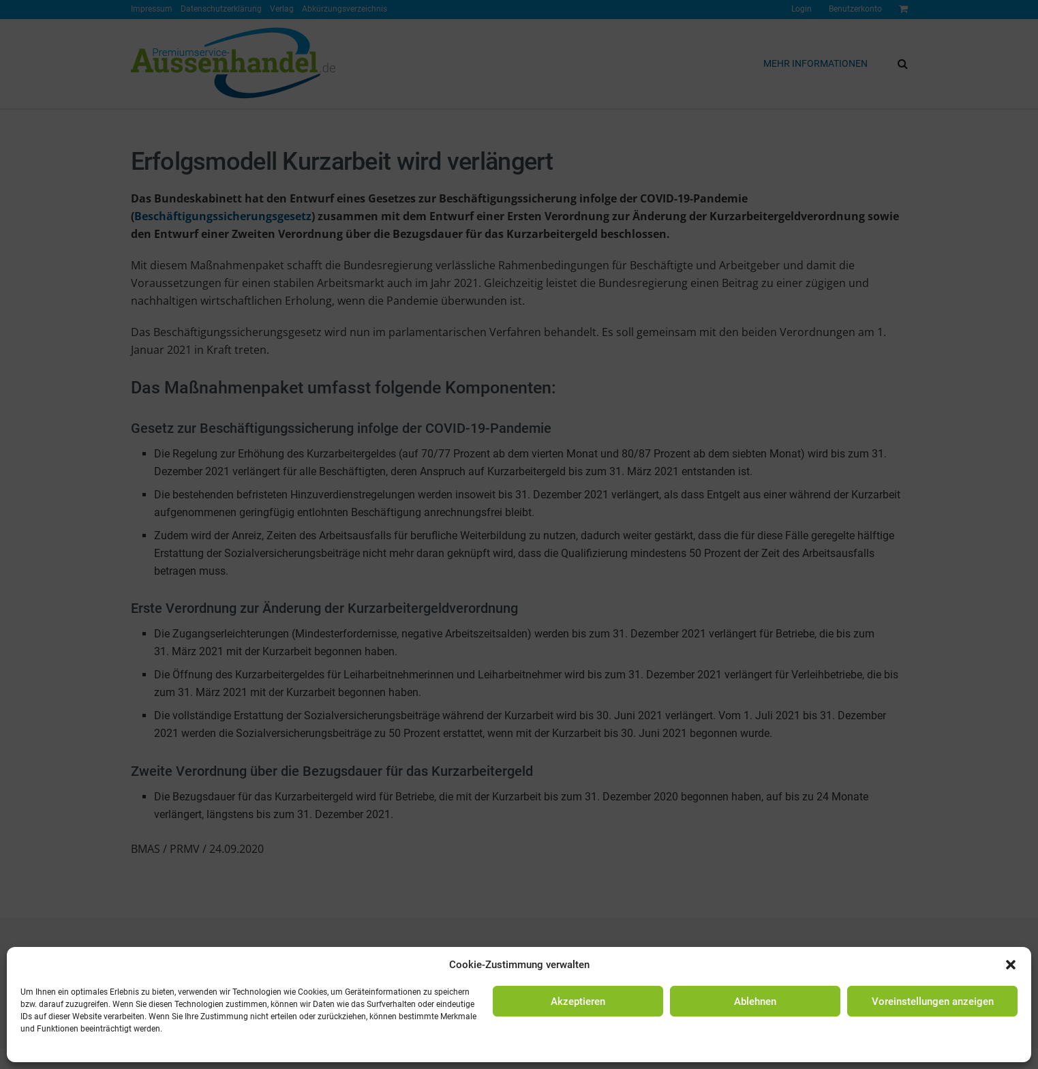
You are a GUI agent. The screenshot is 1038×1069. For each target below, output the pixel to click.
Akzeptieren (578, 1001)
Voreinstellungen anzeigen (933, 1001)
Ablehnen (755, 1001)
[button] (1011, 965)
